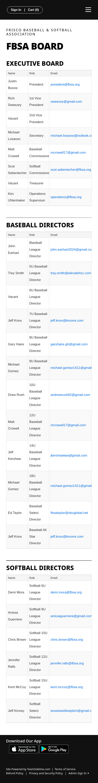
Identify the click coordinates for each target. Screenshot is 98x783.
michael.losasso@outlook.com (73, 135)
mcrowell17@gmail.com (68, 152)
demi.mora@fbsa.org (66, 592)
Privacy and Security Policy (46, 773)
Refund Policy (14, 773)
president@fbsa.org (65, 84)
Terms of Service (65, 769)
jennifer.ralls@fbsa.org (67, 663)
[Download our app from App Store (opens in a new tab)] (23, 749)
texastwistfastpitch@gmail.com (73, 711)
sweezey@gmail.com (66, 101)
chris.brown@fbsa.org (67, 639)
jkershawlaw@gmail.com (69, 455)
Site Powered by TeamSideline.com (28, 769)
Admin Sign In (78, 773)
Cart (33, 9)
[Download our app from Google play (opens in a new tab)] (53, 749)
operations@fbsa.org (66, 197)
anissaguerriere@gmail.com (71, 616)
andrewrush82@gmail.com (70, 395)
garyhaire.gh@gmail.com (69, 344)
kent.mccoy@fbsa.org (67, 687)
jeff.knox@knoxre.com (67, 320)
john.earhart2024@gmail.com (72, 249)
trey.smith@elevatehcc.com (71, 273)
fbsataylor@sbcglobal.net (69, 513)
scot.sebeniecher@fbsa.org (71, 169)
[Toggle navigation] (88, 9)
